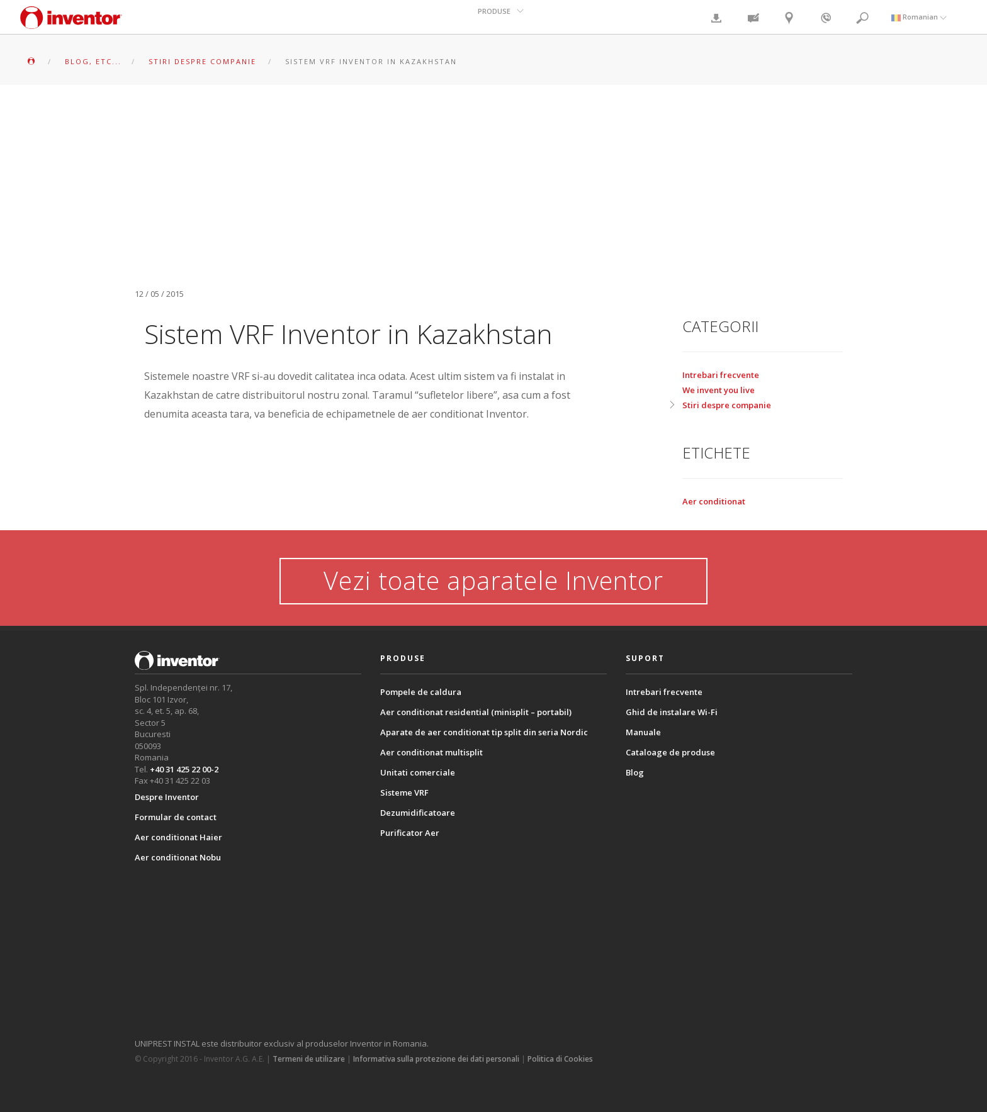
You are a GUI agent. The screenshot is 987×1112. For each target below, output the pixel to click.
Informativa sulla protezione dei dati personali (436, 1059)
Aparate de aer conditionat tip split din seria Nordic (484, 732)
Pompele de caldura (420, 692)
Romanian (919, 16)
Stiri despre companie (726, 405)
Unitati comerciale (417, 772)
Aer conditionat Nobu (178, 857)
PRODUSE (494, 16)
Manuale (643, 732)
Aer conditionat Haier (178, 837)
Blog (635, 772)
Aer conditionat (713, 501)
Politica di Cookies (560, 1059)
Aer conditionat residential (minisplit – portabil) (476, 712)
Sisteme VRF (404, 792)
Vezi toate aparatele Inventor (494, 580)
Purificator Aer (409, 832)
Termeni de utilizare (309, 1059)
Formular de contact (176, 817)
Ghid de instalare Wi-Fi (672, 712)
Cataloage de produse (670, 752)
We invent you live (718, 390)
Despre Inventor (167, 797)
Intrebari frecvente (720, 375)
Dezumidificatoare (417, 812)
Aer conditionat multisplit (431, 752)
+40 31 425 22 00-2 (184, 769)
